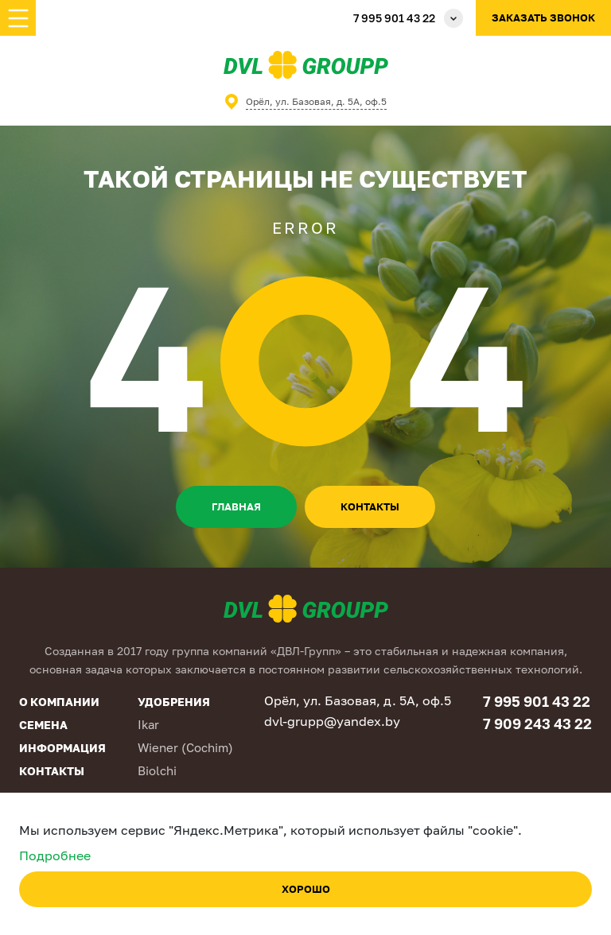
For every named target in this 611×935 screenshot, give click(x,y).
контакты (370, 506)
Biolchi (157, 770)
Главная (236, 506)
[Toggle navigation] (18, 18)
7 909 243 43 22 (537, 723)
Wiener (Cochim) (185, 747)
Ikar (148, 724)
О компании (59, 701)
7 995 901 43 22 (394, 18)
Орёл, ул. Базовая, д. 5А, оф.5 (316, 101)
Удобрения (174, 701)
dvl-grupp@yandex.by (332, 721)
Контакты (51, 771)
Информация (62, 748)
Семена (43, 724)
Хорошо (306, 889)
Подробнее (55, 855)
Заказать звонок (543, 17)
